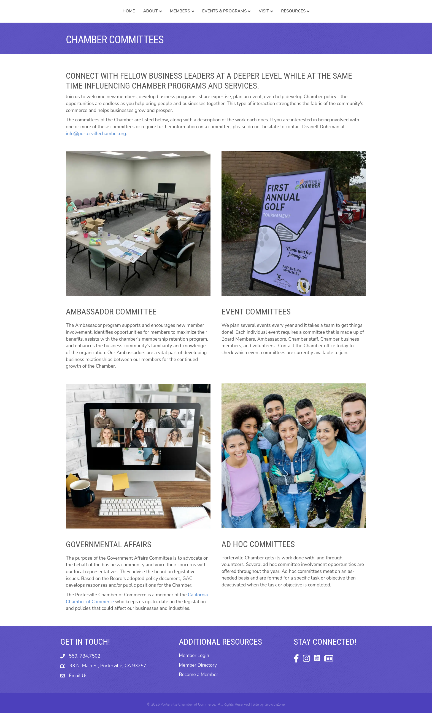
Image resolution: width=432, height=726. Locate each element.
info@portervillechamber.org (96, 147)
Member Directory (198, 678)
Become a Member (198, 688)
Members (137, 17)
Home (86, 17)
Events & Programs (267, 17)
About (108, 17)
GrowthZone (274, 717)
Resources (336, 17)
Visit (306, 17)
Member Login (194, 669)
